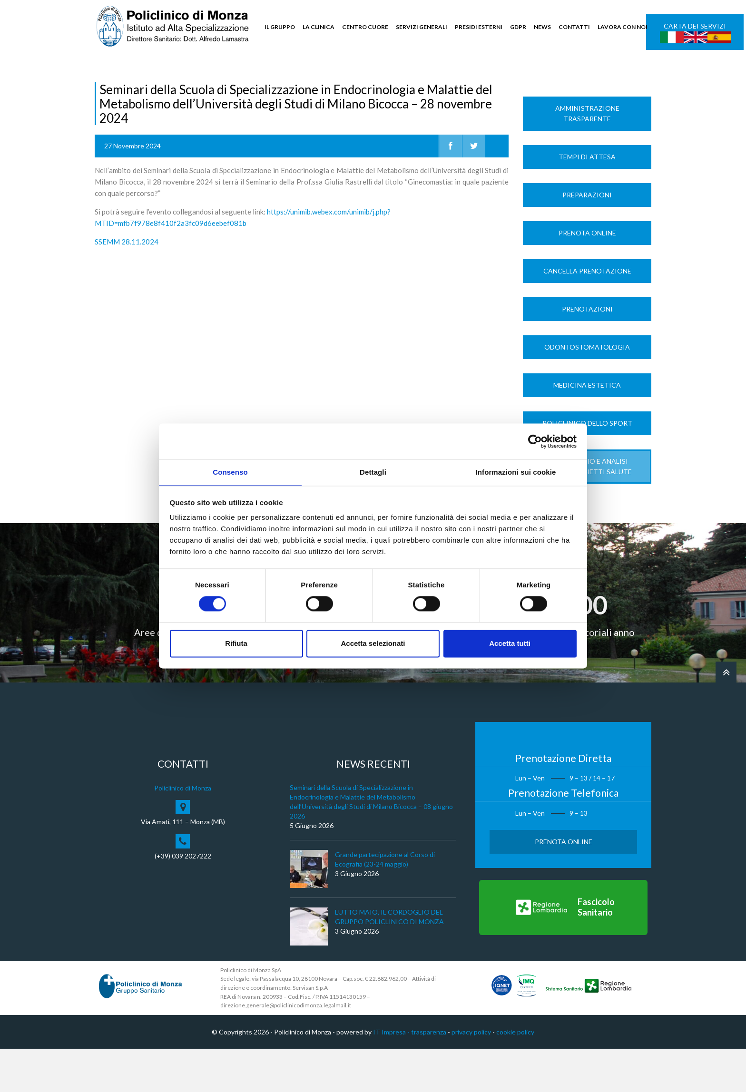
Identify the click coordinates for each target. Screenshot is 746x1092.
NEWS (542, 26)
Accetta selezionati (373, 644)
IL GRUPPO (280, 26)
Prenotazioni (587, 352)
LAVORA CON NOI (623, 26)
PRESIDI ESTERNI (478, 26)
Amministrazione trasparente (587, 156)
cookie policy (515, 1075)
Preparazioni (587, 238)
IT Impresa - (392, 1075)
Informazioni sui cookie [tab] (516, 472)
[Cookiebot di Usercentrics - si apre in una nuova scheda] (535, 441)
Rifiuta (236, 644)
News (126, 77)
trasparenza (428, 1075)
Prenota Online (587, 276)
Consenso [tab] (230, 472)
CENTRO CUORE (365, 26)
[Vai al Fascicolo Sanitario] (563, 950)
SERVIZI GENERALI (421, 26)
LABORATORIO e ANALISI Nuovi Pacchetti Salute (587, 509)
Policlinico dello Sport (587, 466)
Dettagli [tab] (373, 472)
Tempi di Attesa (587, 200)
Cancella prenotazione (587, 314)
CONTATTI (574, 26)
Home (103, 77)
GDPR (518, 26)
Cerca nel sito (623, 71)
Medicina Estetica (587, 428)
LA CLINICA (318, 26)
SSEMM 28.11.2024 (126, 285)
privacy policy (471, 1075)
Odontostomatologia (587, 390)
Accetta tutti (509, 644)
